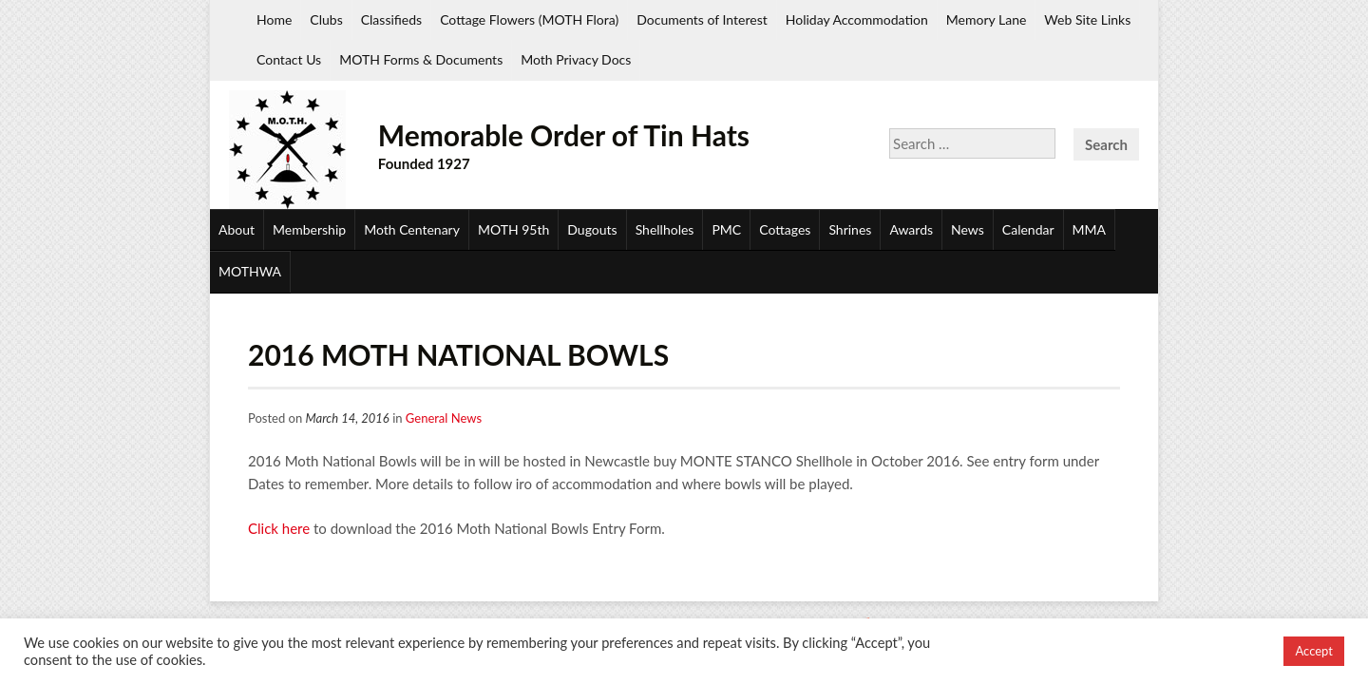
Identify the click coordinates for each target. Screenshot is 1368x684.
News (967, 229)
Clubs (326, 19)
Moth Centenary (412, 229)
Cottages (784, 229)
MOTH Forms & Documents (421, 59)
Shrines (849, 229)
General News (444, 418)
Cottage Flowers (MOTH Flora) (529, 19)
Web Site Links (1087, 19)
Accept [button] (1314, 650)
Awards (911, 229)
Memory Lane (986, 19)
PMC (726, 229)
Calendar (1028, 229)
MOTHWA (249, 271)
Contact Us (288, 59)
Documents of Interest (701, 19)
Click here (279, 528)
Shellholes (665, 229)
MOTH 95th (513, 229)
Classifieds (391, 19)
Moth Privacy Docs (576, 59)
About (236, 229)
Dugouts (592, 229)
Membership (309, 229)
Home (274, 19)
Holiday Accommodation (857, 19)
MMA (1089, 229)
